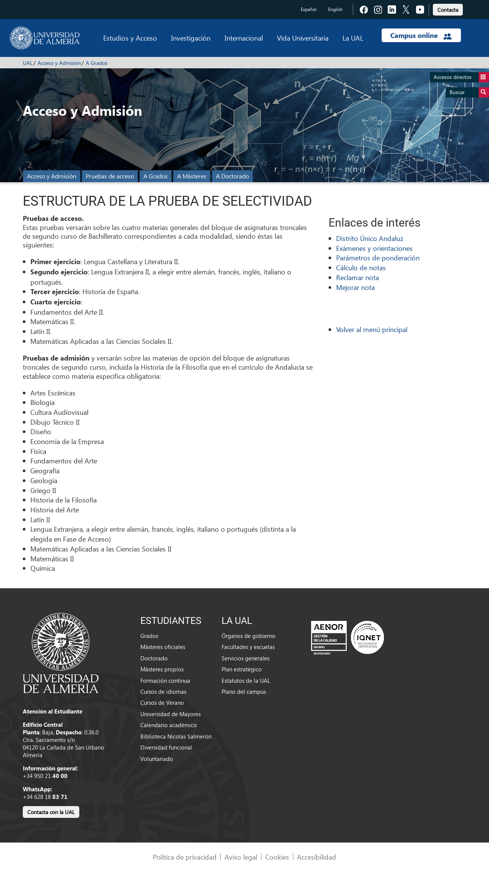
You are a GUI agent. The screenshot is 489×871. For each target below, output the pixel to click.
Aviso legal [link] (241, 857)
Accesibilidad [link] (316, 857)
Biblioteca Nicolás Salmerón (175, 736)
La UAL (353, 38)
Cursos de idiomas (163, 691)
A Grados (96, 62)
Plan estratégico (242, 669)
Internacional (244, 38)
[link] (448, 8)
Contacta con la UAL (51, 812)
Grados (149, 635)
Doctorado (154, 658)
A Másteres (191, 176)
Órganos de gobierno (248, 635)
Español (308, 9)
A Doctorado (232, 176)
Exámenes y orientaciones (374, 248)
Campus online (420, 35)
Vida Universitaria (303, 38)
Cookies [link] (277, 857)
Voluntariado (156, 758)
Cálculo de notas (361, 267)
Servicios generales (245, 658)
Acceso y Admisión (59, 62)
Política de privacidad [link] (185, 857)
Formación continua (165, 680)
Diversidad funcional (166, 747)
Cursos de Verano (162, 702)
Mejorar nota (355, 287)
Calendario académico (168, 725)
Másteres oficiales (162, 646)
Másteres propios (162, 669)
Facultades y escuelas (248, 646)
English (335, 9)
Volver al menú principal (371, 329)
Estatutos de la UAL (246, 680)
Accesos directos (461, 77)
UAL (28, 62)
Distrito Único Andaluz (369, 238)
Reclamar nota (357, 277)
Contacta (447, 9)
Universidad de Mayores (170, 714)
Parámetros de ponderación (378, 257)
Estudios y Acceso (130, 38)
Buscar (469, 92)
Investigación (191, 38)
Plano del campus (244, 691)
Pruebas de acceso (110, 176)
